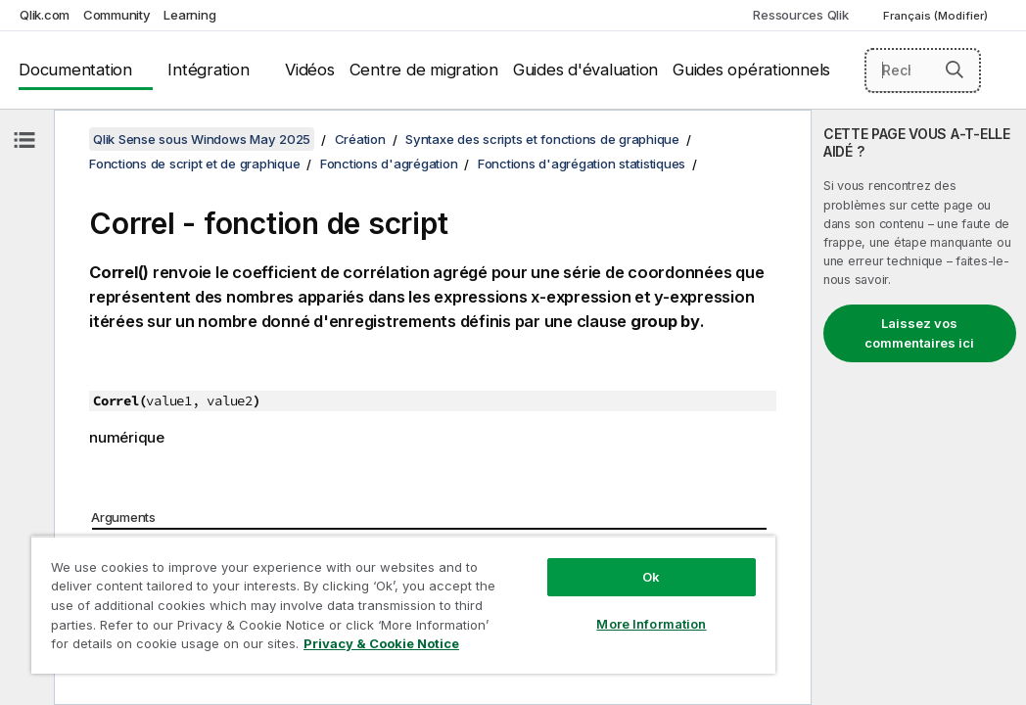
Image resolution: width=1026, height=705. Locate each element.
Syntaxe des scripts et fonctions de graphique (542, 139)
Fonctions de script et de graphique (194, 163)
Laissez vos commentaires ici (919, 333)
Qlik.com (45, 15)
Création (360, 139)
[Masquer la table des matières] (24, 140)
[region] (329, 587)
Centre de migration (424, 69)
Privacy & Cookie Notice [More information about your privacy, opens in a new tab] (165, 647)
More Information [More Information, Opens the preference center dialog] (526, 589)
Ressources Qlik (800, 15)
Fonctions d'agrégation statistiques (581, 163)
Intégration (208, 69)
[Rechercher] (923, 70)
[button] (954, 69)
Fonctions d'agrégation (389, 163)
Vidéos (310, 69)
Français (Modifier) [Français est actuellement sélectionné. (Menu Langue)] (937, 16)
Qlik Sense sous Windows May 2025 (201, 139)
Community (117, 15)
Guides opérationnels (751, 69)
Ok (525, 542)
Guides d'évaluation (585, 69)
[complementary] (919, 407)
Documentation (75, 69)
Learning (189, 15)
